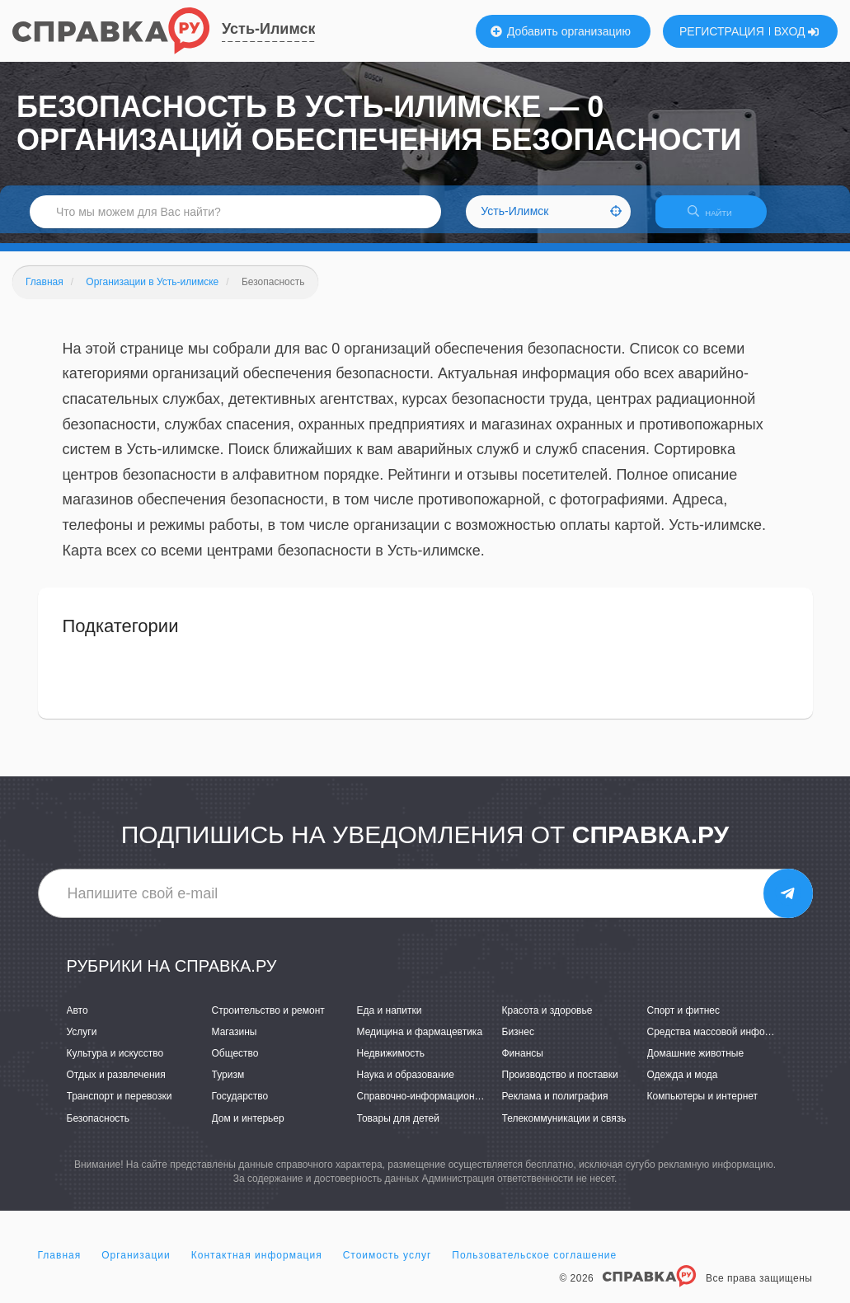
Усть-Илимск (268, 29)
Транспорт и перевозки (119, 1107)
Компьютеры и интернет (702, 1107)
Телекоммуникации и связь (564, 1128)
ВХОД (796, 31)
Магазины (234, 1042)
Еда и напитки (389, 1020)
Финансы (522, 1063)
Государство (240, 1107)
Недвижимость (391, 1063)
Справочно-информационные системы (446, 1107)
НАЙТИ (718, 218)
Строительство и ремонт (268, 1020)
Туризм (228, 1085)
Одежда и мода (682, 1085)
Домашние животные (695, 1063)
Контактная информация (256, 1265)
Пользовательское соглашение (534, 1265)
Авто (77, 1020)
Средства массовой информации (723, 1042)
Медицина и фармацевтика (420, 1042)
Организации (136, 1265)
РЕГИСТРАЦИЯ (721, 31)
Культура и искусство (115, 1063)
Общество (235, 1063)
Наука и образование (405, 1085)
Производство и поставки (560, 1085)
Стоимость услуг (387, 1265)
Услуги (82, 1042)
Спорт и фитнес (684, 1020)
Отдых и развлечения (116, 1085)
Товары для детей (398, 1128)
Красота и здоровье (547, 1020)
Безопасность (98, 1128)
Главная (60, 1265)
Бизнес (518, 1042)
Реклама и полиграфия (555, 1107)
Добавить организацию (561, 31)
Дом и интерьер (248, 1128)
